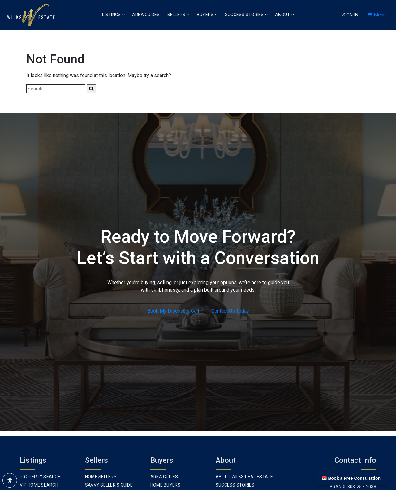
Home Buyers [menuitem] (165, 485)
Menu (377, 15)
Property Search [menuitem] (40, 476)
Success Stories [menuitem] (246, 14)
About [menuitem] (284, 14)
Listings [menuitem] (113, 14)
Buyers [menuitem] (207, 14)
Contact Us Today (230, 311)
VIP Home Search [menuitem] (39, 485)
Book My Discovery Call (173, 311)
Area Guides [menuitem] (146, 14)
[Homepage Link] (31, 14)
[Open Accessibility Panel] (9, 480)
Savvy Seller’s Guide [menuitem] (109, 485)
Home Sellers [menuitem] (101, 476)
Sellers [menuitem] (178, 14)
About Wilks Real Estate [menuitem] (244, 476)
